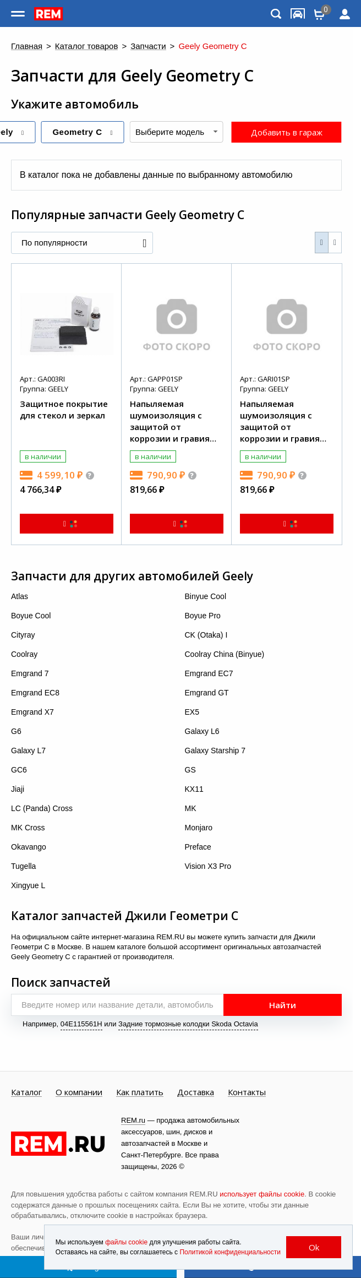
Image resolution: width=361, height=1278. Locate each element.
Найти (282, 1004)
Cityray (23, 634)
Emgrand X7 (32, 712)
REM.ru (133, 1120)
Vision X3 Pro (208, 866)
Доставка (195, 1092)
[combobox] (176, 132)
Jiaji (17, 789)
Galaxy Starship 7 (215, 750)
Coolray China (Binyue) (225, 654)
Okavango (28, 846)
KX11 (194, 789)
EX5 (192, 712)
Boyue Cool (31, 615)
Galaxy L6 (202, 731)
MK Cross (28, 827)
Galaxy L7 (28, 750)
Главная (26, 46)
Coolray (24, 654)
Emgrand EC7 (209, 673)
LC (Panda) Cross (42, 808)
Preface (198, 846)
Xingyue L (28, 885)
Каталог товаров (86, 46)
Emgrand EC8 (35, 692)
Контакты (247, 1092)
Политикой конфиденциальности (230, 1252)
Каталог (26, 1092)
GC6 (19, 769)
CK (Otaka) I (206, 634)
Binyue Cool (206, 596)
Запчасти (148, 46)
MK (190, 808)
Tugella (23, 866)
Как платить (139, 1092)
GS (190, 769)
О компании (79, 1092)
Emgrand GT (207, 692)
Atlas (19, 596)
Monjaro (199, 827)
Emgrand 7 (29, 673)
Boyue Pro (203, 615)
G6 (16, 731)
